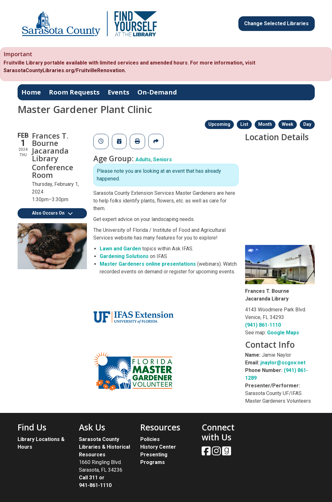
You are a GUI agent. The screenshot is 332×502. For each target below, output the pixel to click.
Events (118, 92)
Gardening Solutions (124, 256)
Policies (150, 439)
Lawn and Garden (120, 249)
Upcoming (219, 124)
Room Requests (74, 92)
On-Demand (157, 92)
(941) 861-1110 (263, 325)
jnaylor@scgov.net (282, 363)
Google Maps (283, 333)
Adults (143, 159)
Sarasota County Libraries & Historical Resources (104, 447)
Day (307, 124)
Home (31, 92)
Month (265, 124)
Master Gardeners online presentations (148, 264)
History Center (158, 447)
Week (287, 124)
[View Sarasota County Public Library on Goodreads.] (226, 453)
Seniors (162, 159)
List (244, 124)
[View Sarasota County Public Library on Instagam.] (217, 453)
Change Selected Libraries (276, 23)
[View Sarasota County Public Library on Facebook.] (207, 453)
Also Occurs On (52, 213)
